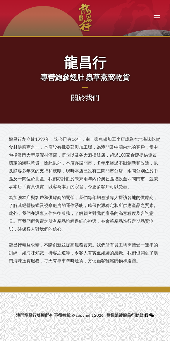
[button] (151, 315)
